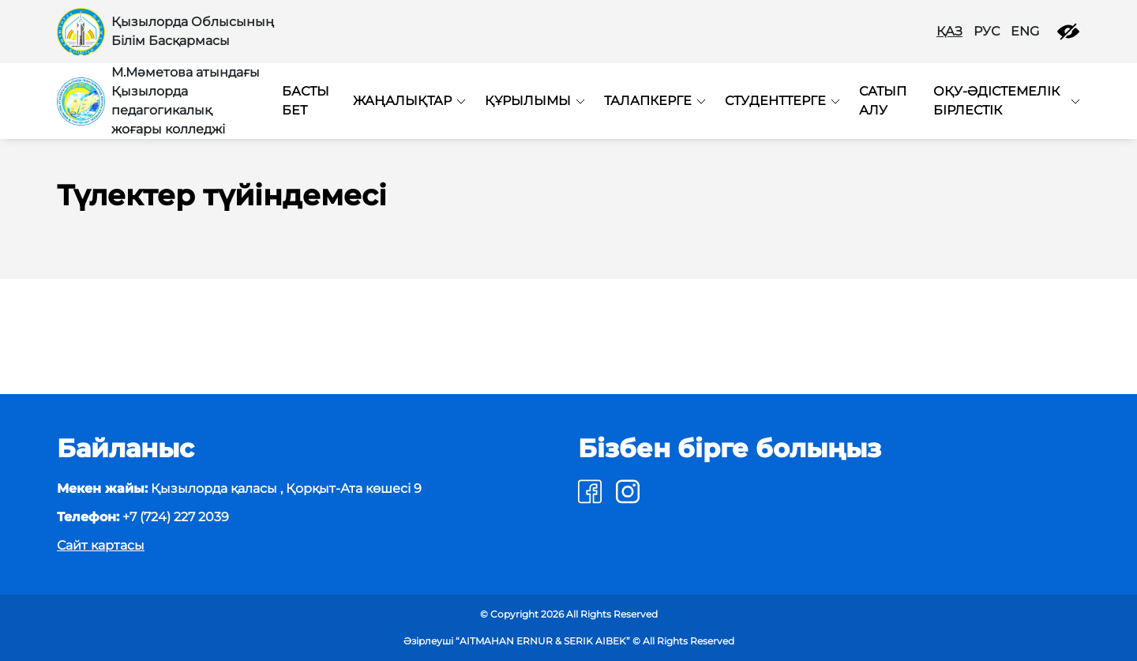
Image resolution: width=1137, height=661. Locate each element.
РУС (987, 31)
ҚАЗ (949, 31)
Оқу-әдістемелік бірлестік (996, 101)
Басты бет (305, 101)
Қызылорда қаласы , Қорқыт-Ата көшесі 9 (239, 488)
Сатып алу (882, 101)
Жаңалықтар (402, 100)
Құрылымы (528, 100)
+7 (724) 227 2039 (143, 516)
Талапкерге (648, 100)
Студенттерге (775, 100)
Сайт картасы (100, 545)
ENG (1025, 31)
